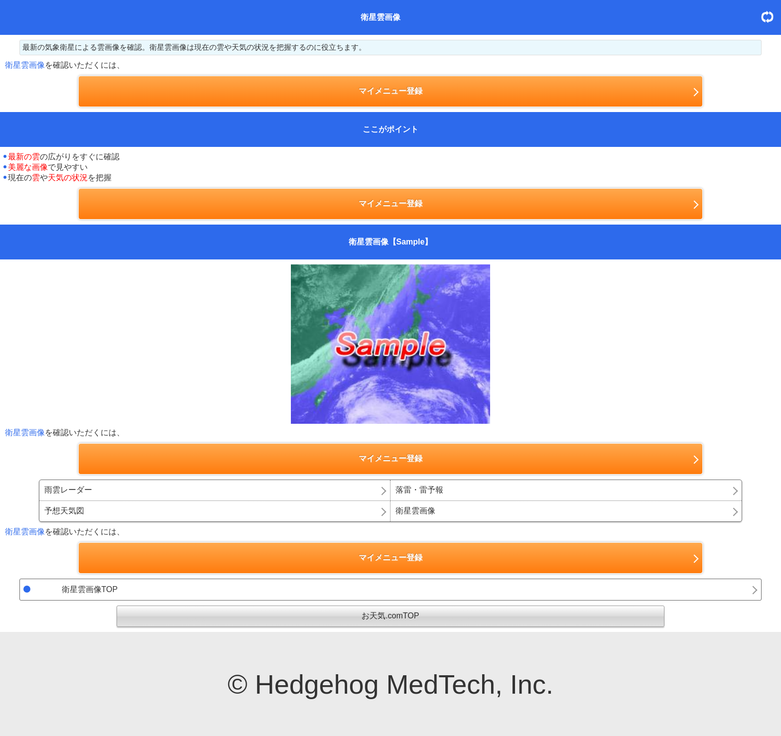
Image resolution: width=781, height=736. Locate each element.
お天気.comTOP (390, 616)
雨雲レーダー (68, 490)
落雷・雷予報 (419, 490)
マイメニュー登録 (390, 91)
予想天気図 (64, 510)
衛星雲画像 (415, 510)
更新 (771, 16)
